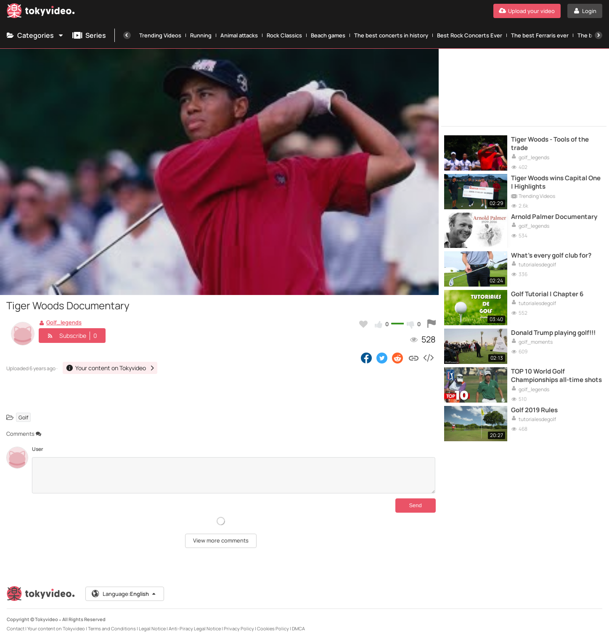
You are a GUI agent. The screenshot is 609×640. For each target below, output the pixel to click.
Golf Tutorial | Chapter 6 (547, 294)
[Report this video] (431, 324)
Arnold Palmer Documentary (554, 217)
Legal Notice (152, 628)
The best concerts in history (391, 35)
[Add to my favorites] (363, 324)
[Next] (598, 35)
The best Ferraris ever (540, 35)
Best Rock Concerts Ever (469, 35)
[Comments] (233, 475)
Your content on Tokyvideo (56, 628)
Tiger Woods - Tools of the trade (550, 143)
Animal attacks (239, 35)
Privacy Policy (239, 628)
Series (89, 35)
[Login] (584, 11)
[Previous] (127, 35)
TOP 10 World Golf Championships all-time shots (556, 375)
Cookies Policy (273, 628)
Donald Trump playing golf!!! (553, 333)
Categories (35, 35)
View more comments (221, 540)
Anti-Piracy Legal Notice (195, 628)
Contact (15, 628)
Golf (23, 417)
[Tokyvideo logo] (41, 12)
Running (201, 35)
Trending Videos (160, 35)
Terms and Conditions (112, 628)
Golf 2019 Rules (534, 410)
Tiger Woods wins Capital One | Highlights (556, 182)
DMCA (298, 628)
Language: (124, 594)
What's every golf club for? (551, 255)
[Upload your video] (527, 11)
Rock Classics (284, 35)
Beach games (328, 35)
